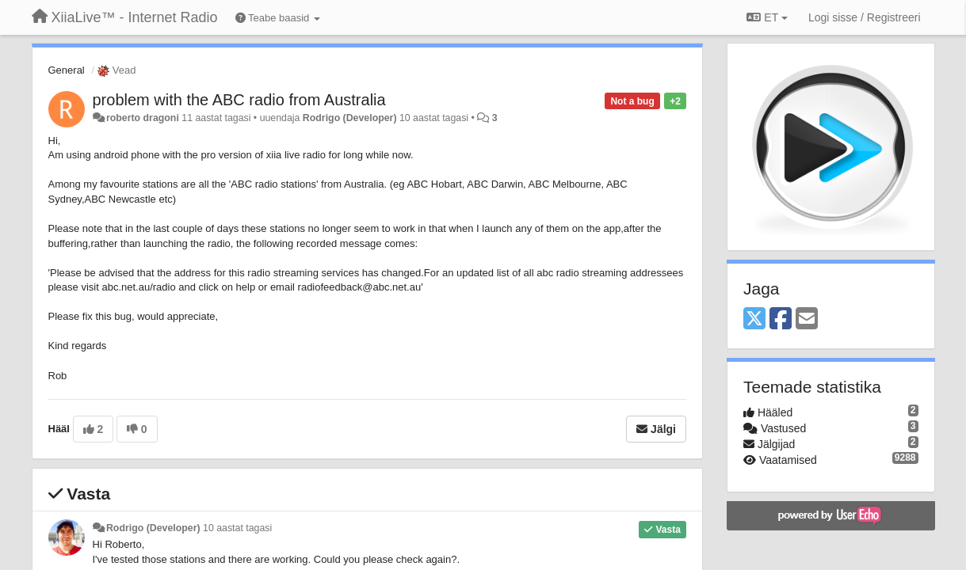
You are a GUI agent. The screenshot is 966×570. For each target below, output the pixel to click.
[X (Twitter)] (754, 319)
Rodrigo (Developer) (350, 118)
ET (766, 17)
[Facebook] (780, 319)
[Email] (807, 319)
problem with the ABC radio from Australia (239, 99)
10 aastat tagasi (237, 528)
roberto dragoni (142, 118)
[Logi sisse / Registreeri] (864, 17)
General (66, 70)
